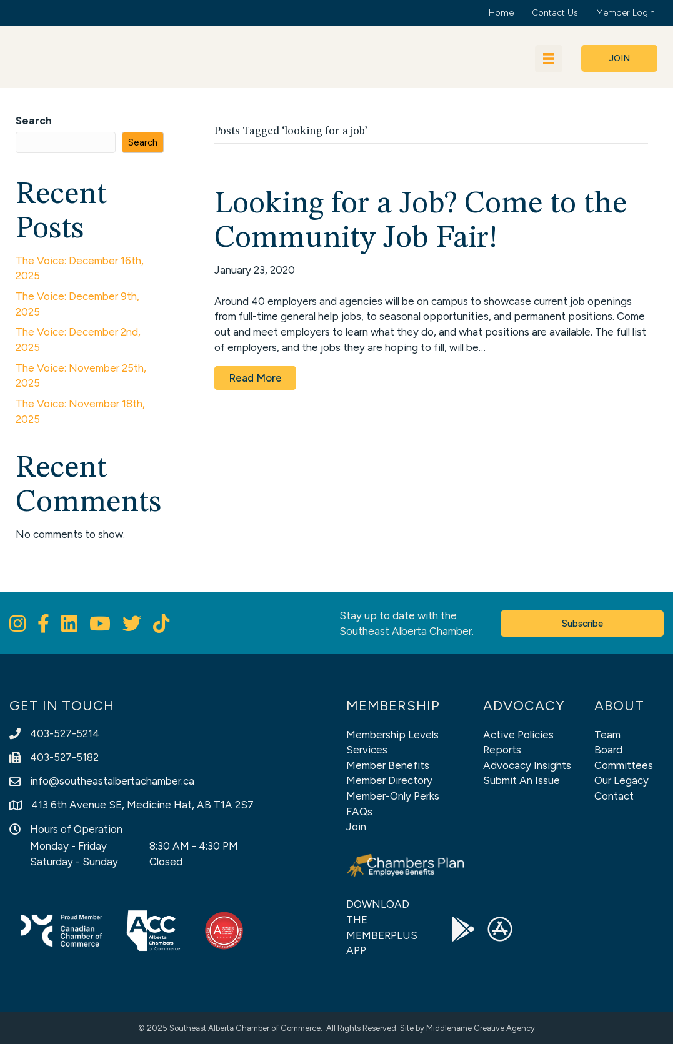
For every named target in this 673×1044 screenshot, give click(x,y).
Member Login (625, 12)
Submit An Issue (521, 780)
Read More (255, 378)
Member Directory (389, 780)
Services (366, 749)
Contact (614, 796)
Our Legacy (621, 780)
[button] (619, 58)
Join (356, 826)
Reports (502, 749)
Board (608, 749)
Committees (623, 765)
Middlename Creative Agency (480, 1028)
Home (501, 12)
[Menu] (548, 58)
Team (607, 734)
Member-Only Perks (392, 796)
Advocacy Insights (527, 765)
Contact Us (555, 12)
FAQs (359, 811)
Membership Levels (392, 734)
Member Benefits (387, 765)
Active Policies (518, 734)
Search (34, 120)
